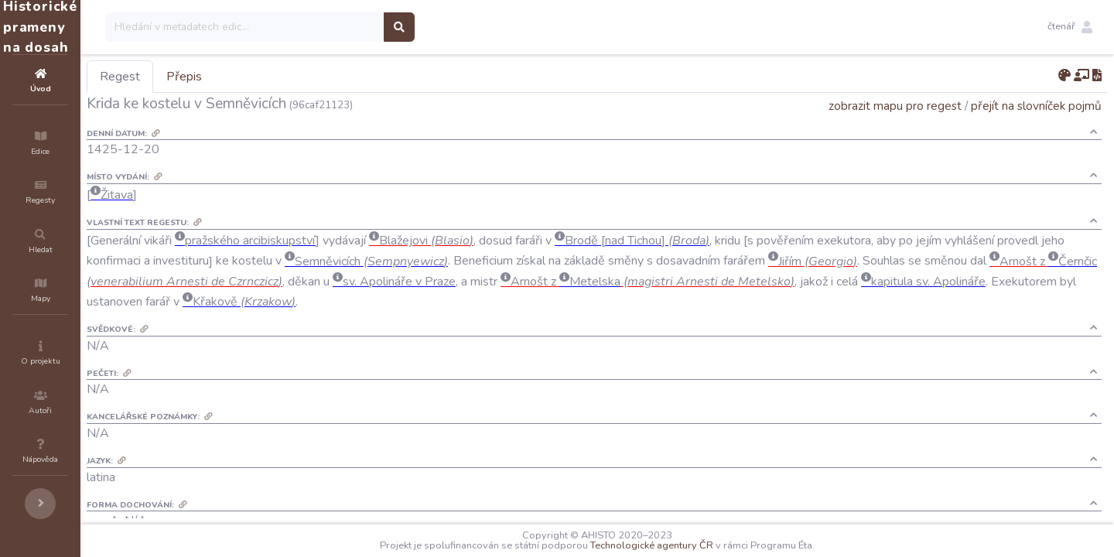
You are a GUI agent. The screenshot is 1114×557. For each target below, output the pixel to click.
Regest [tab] (213, 76)
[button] (1070, 27)
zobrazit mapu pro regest (895, 105)
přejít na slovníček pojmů (1036, 105)
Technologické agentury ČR (698, 545)
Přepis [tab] (277, 76)
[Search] (337, 27)
